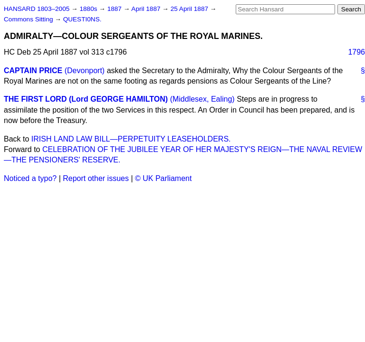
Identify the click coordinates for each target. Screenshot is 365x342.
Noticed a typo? (30, 178)
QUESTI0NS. (82, 19)
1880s (89, 8)
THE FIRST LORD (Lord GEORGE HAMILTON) (86, 99)
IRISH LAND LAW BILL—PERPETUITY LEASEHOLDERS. (131, 139)
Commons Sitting (29, 19)
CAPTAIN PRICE (33, 70)
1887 (115, 8)
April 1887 (146, 8)
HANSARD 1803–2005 (36, 8)
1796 (356, 52)
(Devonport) (85, 70)
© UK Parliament (163, 178)
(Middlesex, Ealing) (202, 99)
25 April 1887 (190, 8)
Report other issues (96, 178)
